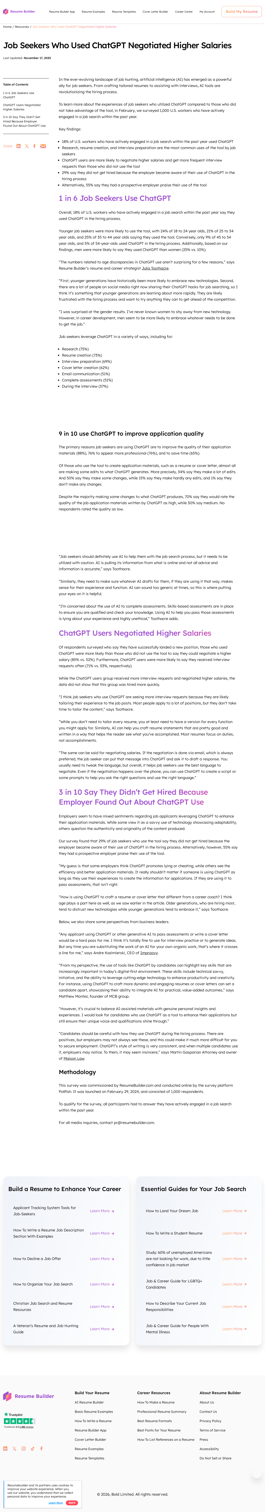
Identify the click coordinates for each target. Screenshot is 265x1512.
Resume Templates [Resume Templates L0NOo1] (89, 1458)
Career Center (184, 11)
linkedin (5, 1448)
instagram (23, 1448)
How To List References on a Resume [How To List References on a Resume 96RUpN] (165, 1439)
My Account (207, 11)
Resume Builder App (62, 11)
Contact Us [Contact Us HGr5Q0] (208, 1412)
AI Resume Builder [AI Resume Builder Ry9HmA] (89, 1402)
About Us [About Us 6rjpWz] (207, 1402)
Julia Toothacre (155, 268)
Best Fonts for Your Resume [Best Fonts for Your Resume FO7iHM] (159, 1430)
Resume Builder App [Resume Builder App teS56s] (90, 1430)
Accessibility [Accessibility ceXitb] (209, 1449)
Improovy (149, 952)
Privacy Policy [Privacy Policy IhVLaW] (210, 1421)
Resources (22, 27)
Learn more (56, 1502)
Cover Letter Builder (155, 11)
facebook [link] (34, 146)
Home (7, 27)
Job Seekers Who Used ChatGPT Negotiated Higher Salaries (74, 27)
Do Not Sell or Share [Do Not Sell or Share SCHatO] (215, 1458)
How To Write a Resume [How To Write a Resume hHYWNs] (93, 1421)
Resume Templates (124, 11)
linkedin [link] (18, 146)
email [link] (43, 146)
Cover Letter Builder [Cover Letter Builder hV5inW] (90, 1439)
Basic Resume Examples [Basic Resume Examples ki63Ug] (94, 1412)
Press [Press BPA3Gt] (204, 1439)
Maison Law (74, 1058)
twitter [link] (27, 146)
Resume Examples (93, 11)
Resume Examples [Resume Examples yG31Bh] (89, 1449)
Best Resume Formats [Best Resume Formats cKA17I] (154, 1421)
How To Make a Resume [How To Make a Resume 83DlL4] (156, 1402)
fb (41, 1448)
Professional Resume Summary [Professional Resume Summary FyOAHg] (161, 1412)
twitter (14, 1448)
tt (33, 1448)
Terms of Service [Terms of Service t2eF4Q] (212, 1430)
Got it (72, 1503)
